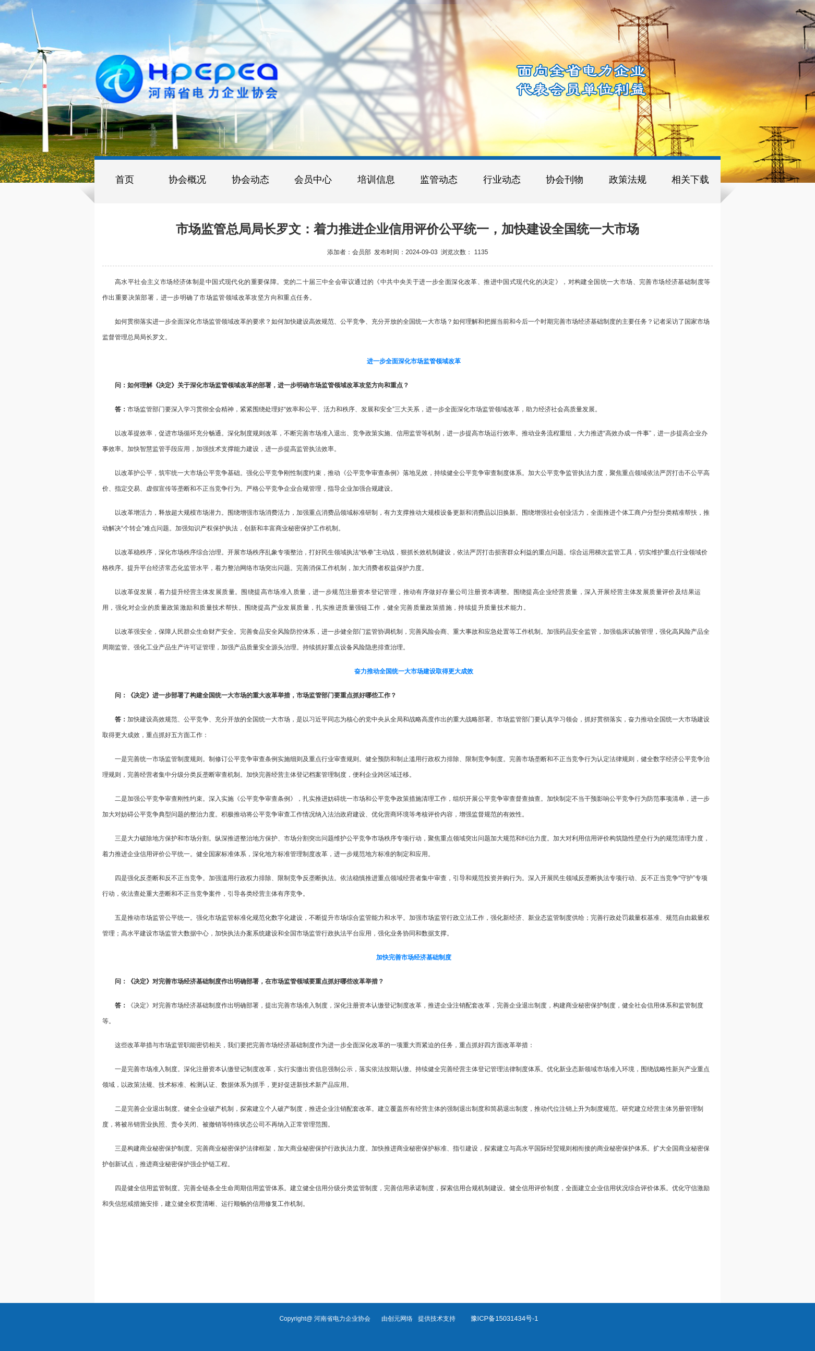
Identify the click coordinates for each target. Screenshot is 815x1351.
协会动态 (250, 179)
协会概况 (187, 179)
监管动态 (439, 179)
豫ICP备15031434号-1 (504, 1318)
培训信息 (376, 179)
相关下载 (690, 179)
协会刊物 (564, 179)
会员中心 (313, 179)
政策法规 (627, 179)
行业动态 (502, 179)
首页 (124, 179)
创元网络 (403, 1318)
